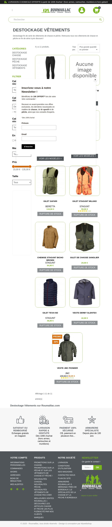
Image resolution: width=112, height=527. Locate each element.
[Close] (95, 80)
